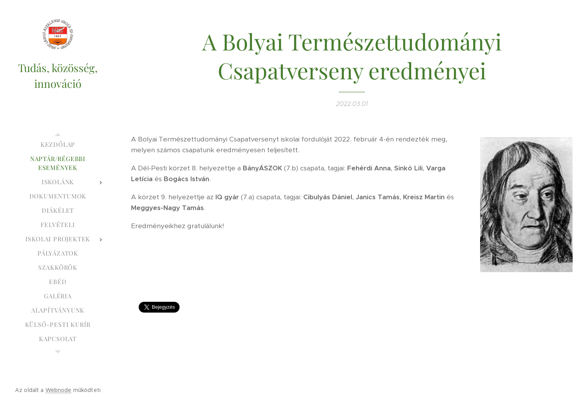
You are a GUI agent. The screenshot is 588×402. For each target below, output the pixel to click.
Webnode (58, 390)
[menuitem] (57, 144)
